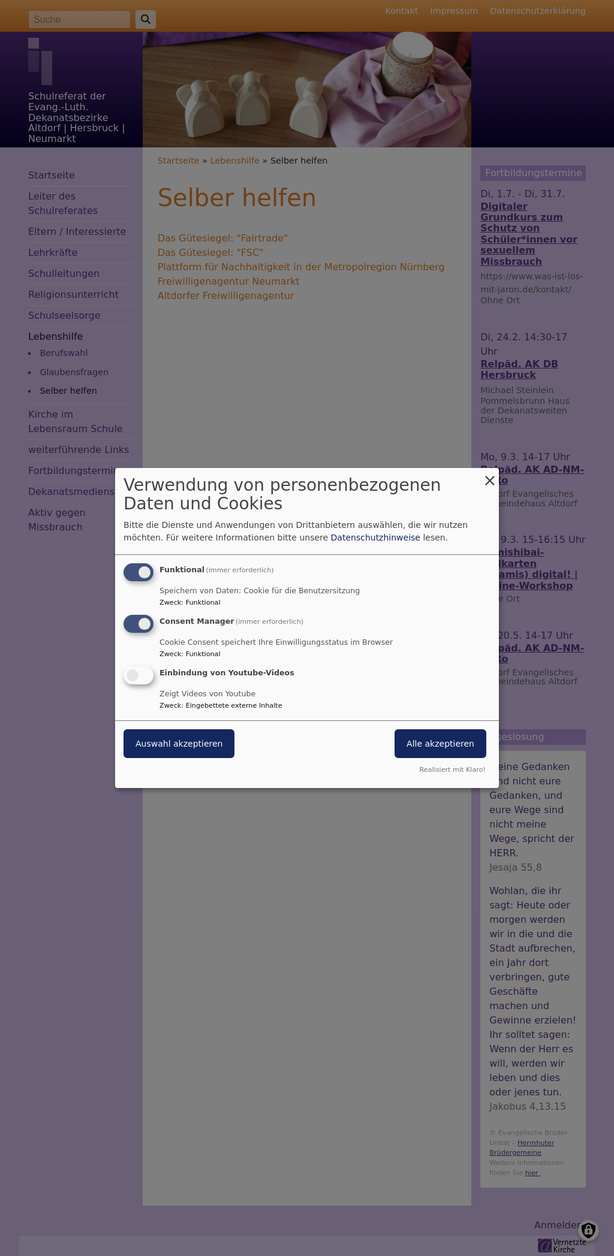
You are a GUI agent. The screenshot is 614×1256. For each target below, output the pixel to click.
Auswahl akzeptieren (179, 743)
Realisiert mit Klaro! (452, 770)
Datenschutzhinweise (375, 537)
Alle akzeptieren (440, 743)
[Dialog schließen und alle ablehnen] (490, 475)
